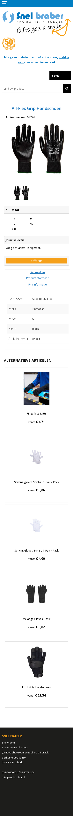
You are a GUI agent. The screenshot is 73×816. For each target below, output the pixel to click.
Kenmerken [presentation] (37, 272)
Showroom (8, 742)
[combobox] (32, 88)
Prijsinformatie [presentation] (37, 284)
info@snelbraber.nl (13, 777)
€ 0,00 (55, 76)
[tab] (37, 272)
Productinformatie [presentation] (37, 278)
